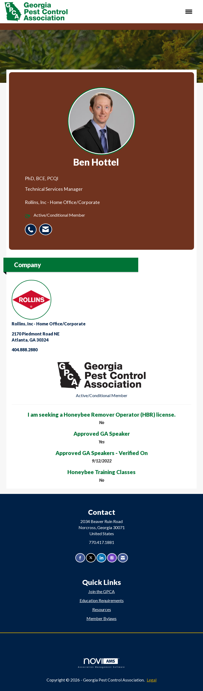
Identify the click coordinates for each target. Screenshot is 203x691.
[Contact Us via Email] (123, 557)
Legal (151, 679)
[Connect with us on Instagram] (112, 557)
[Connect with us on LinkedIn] (101, 557)
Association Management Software (101, 663)
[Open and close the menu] (133, 11)
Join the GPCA (101, 591)
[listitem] (32, 226)
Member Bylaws (101, 618)
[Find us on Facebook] (80, 557)
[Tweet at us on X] (91, 557)
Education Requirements (102, 600)
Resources (101, 609)
